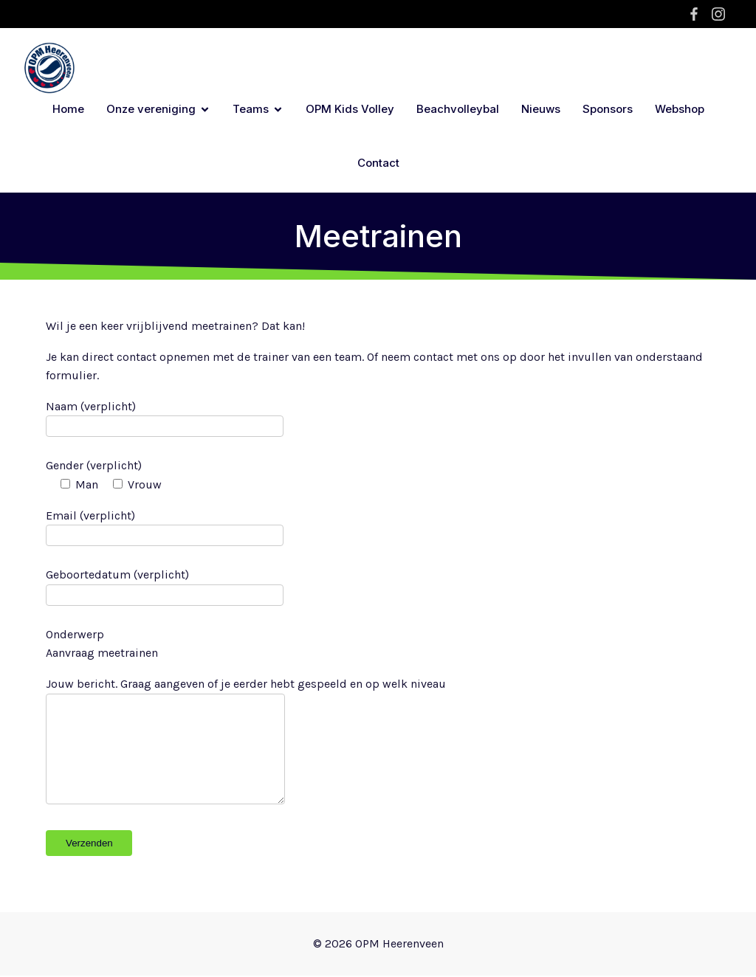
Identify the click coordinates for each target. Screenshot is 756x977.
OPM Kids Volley (350, 110)
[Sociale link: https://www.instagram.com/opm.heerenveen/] (720, 14)
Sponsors (608, 110)
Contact (378, 163)
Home (68, 110)
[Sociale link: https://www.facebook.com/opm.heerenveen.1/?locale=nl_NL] (696, 14)
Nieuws (540, 110)
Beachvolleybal (457, 110)
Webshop (679, 110)
